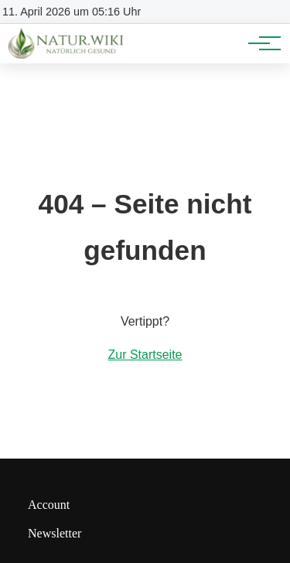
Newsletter (54, 533)
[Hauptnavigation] (259, 43)
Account (49, 504)
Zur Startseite (144, 354)
